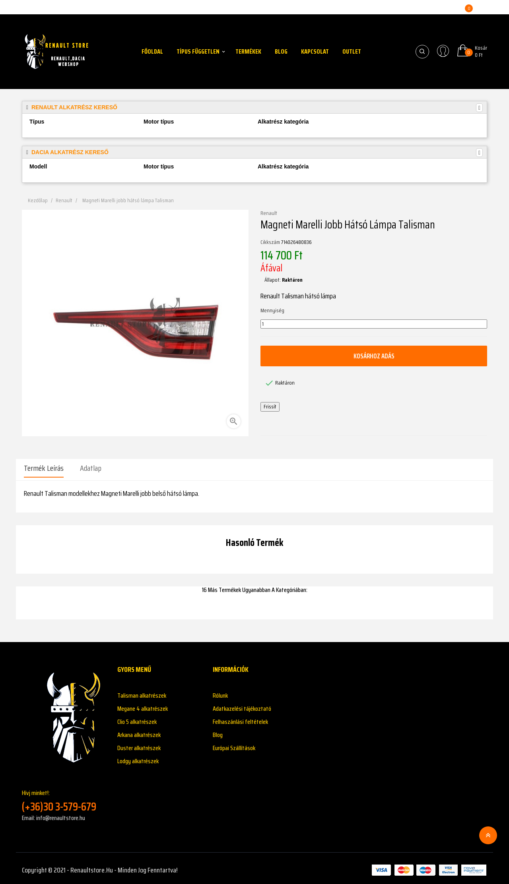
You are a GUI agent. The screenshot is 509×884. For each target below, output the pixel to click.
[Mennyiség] (373, 324)
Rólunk (220, 692)
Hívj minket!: (63, 797)
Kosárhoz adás (373, 356)
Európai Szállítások (234, 744)
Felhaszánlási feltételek (240, 718)
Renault (268, 213)
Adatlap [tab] (90, 468)
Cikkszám (270, 242)
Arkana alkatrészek (139, 731)
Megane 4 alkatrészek (142, 705)
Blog (218, 731)
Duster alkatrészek (139, 744)
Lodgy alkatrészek (138, 757)
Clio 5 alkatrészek (137, 718)
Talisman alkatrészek (141, 692)
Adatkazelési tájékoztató (242, 705)
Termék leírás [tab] (44, 468)
